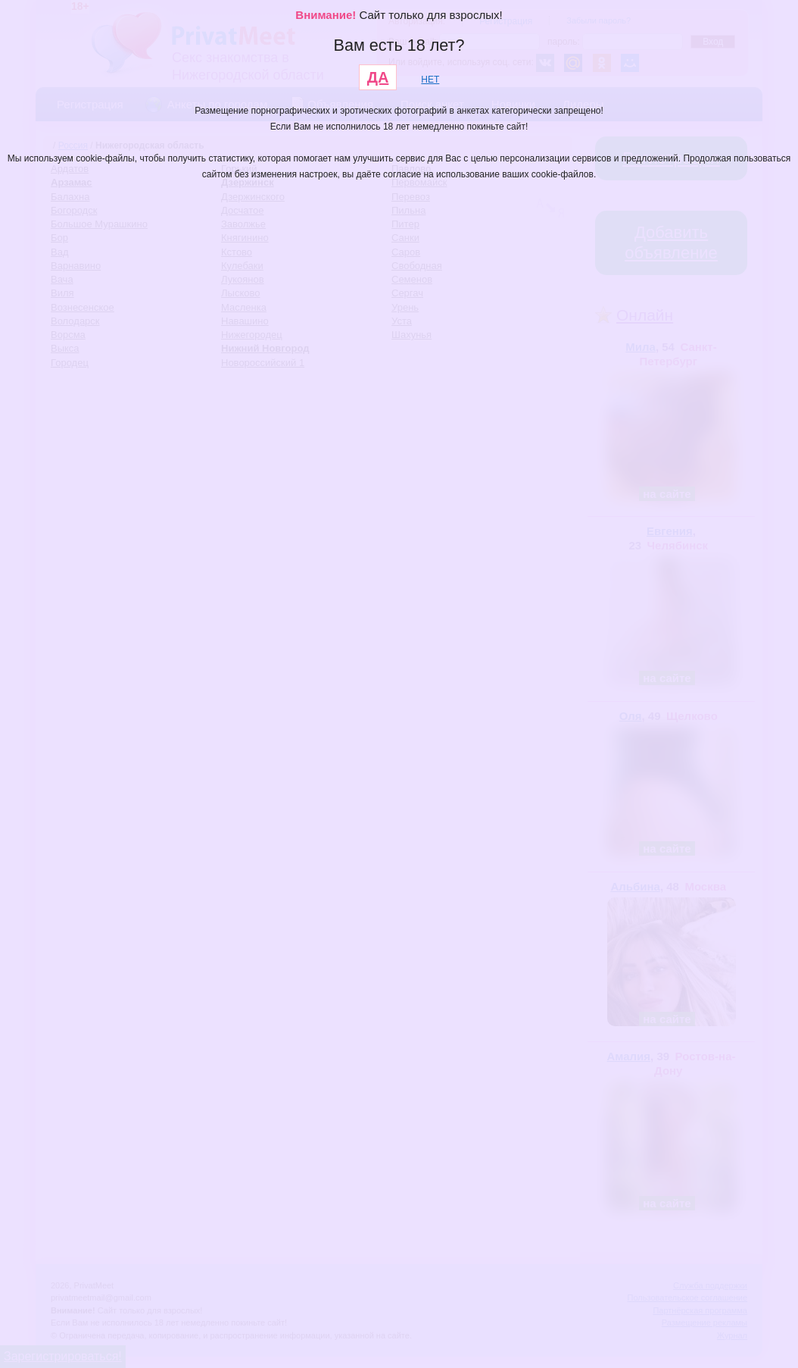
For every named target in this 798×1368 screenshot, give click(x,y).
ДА (378, 77)
